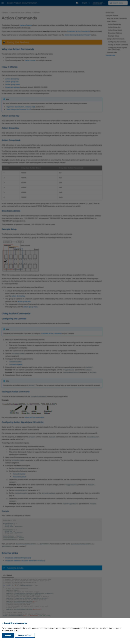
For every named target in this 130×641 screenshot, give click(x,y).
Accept (8, 635)
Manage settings (24, 635)
